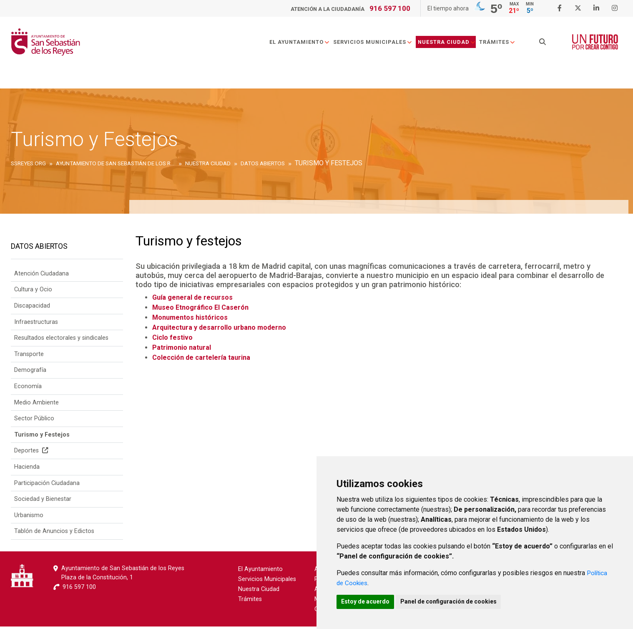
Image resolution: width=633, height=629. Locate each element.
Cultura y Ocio (33, 292)
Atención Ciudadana (41, 276)
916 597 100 (389, 8)
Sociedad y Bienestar (42, 501)
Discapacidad (32, 308)
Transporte (29, 356)
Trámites (500, 43)
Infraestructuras (36, 324)
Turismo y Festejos (42, 437)
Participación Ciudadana (47, 485)
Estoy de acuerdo (367, 601)
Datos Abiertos (39, 248)
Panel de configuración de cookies (455, 601)
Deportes (31, 453)
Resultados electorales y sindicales (61, 340)
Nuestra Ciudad (450, 43)
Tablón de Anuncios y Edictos (54, 534)
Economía (28, 388)
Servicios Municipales (376, 43)
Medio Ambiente (36, 405)
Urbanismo (28, 517)
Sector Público (34, 420)
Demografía (30, 372)
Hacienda (27, 469)
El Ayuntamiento (303, 43)
